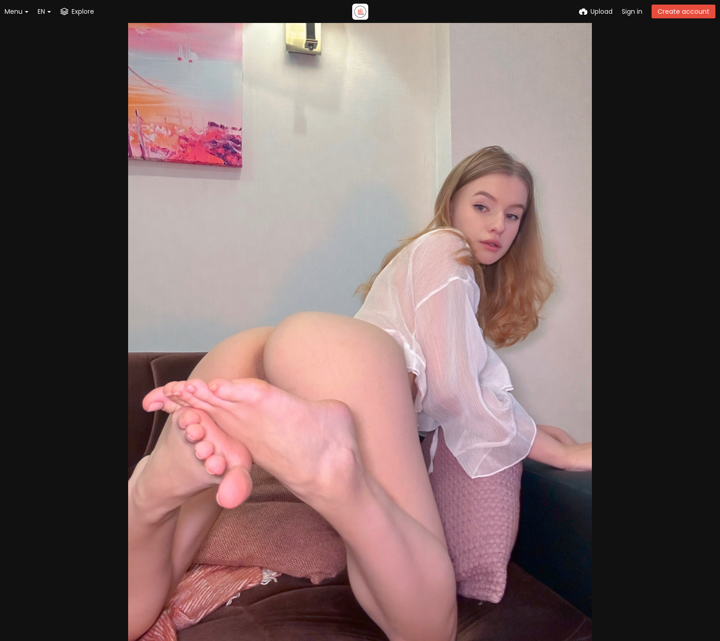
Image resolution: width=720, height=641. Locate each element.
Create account (683, 11)
